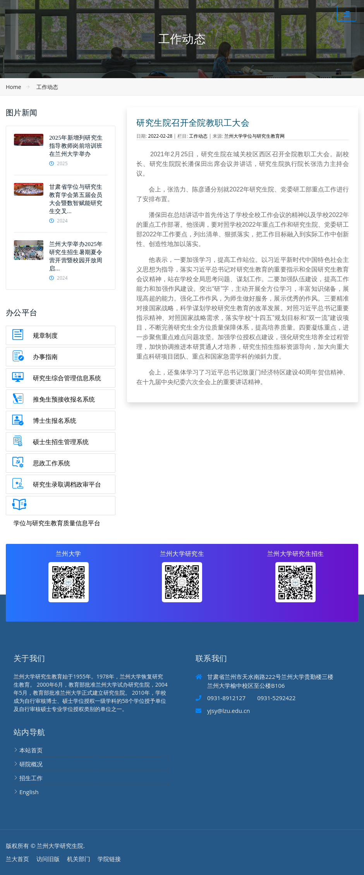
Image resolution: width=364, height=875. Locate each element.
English (29, 792)
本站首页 (31, 750)
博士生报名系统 (54, 420)
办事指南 (45, 356)
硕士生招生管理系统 (61, 442)
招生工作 (31, 778)
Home (13, 87)
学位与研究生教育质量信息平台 (57, 523)
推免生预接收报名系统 (64, 399)
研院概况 (31, 764)
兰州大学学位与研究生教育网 (254, 136)
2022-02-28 (160, 136)
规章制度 (45, 335)
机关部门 (78, 859)
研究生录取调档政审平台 (67, 484)
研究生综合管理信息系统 (67, 378)
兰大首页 (17, 859)
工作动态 (47, 87)
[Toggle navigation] (346, 13)
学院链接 (109, 859)
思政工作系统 (51, 463)
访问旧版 (48, 859)
